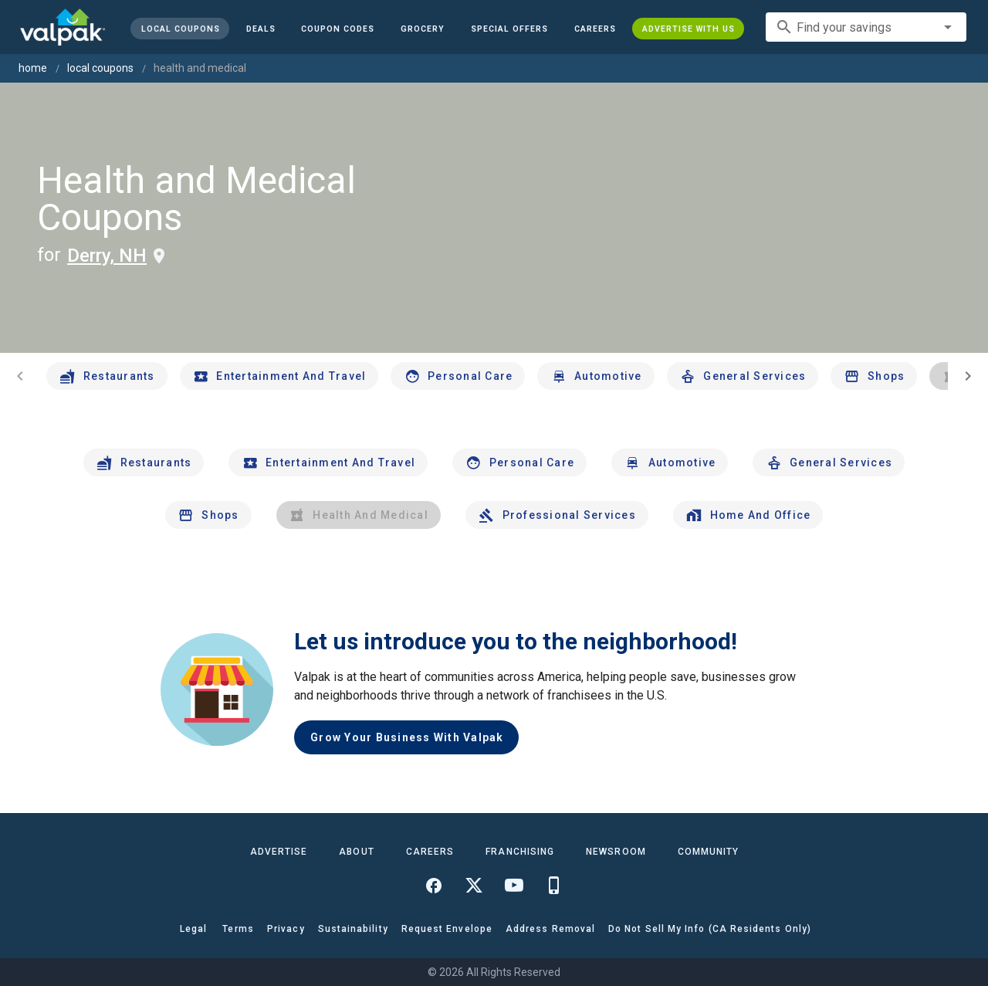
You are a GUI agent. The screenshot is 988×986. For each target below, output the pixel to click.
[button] (509, 28)
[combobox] (866, 27)
